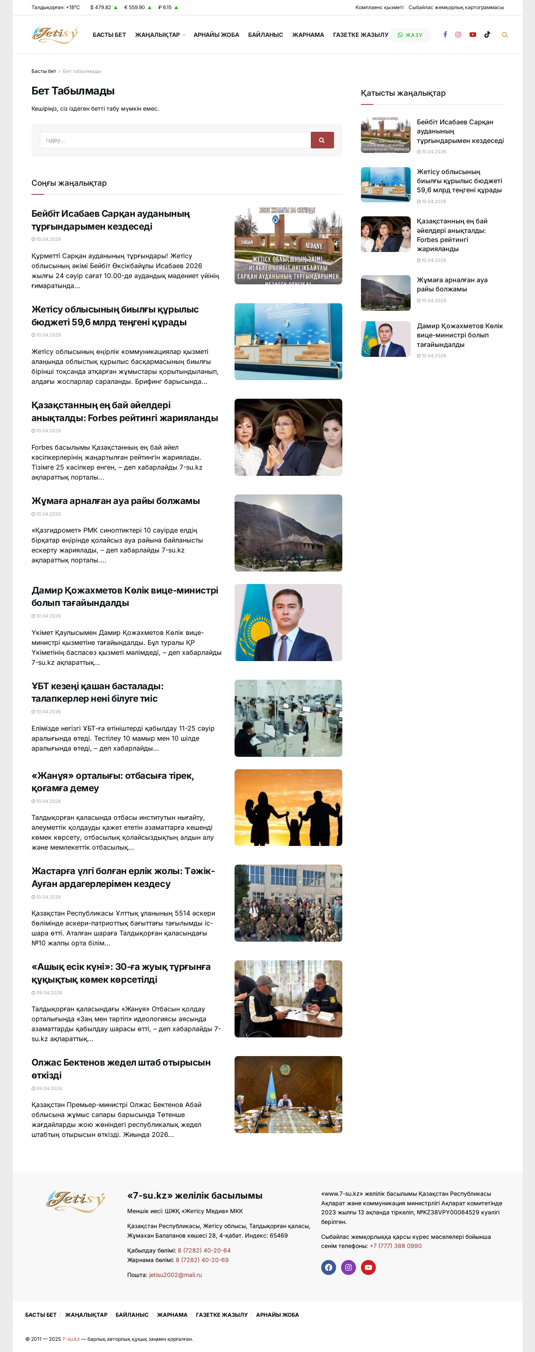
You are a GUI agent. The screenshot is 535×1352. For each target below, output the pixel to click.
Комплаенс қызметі (380, 7)
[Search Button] (505, 34)
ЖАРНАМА (308, 34)
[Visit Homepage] (54, 35)
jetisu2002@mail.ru (175, 1274)
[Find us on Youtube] (473, 34)
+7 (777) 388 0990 (395, 1245)
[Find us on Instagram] (458, 34)
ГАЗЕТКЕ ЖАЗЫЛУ (361, 34)
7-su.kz (71, 1339)
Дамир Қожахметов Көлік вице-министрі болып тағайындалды (460, 335)
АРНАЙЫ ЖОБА (216, 34)
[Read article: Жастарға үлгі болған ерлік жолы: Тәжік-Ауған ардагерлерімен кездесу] (288, 903)
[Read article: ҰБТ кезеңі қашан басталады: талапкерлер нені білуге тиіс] (288, 718)
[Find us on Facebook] (445, 34)
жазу (410, 35)
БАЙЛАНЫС (265, 34)
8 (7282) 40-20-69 (202, 1259)
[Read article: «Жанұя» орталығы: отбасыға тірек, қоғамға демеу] (288, 807)
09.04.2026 (46, 993)
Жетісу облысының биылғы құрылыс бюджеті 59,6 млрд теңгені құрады (459, 180)
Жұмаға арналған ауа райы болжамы (115, 500)
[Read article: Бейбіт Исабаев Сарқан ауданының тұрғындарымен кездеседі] (288, 245)
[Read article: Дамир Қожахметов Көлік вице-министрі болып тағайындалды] (288, 622)
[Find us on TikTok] (487, 34)
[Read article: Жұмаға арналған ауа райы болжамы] (288, 533)
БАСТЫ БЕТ (109, 34)
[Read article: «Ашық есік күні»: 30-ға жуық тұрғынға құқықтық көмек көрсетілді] (288, 998)
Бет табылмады (82, 71)
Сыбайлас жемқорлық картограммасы (456, 7)
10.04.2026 (46, 239)
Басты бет (43, 71)
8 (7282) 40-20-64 (204, 1250)
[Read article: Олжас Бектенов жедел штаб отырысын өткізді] (288, 1094)
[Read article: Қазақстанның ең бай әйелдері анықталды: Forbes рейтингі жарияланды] (288, 437)
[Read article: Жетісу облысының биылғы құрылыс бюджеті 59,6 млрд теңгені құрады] (288, 341)
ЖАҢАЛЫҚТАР (157, 34)
